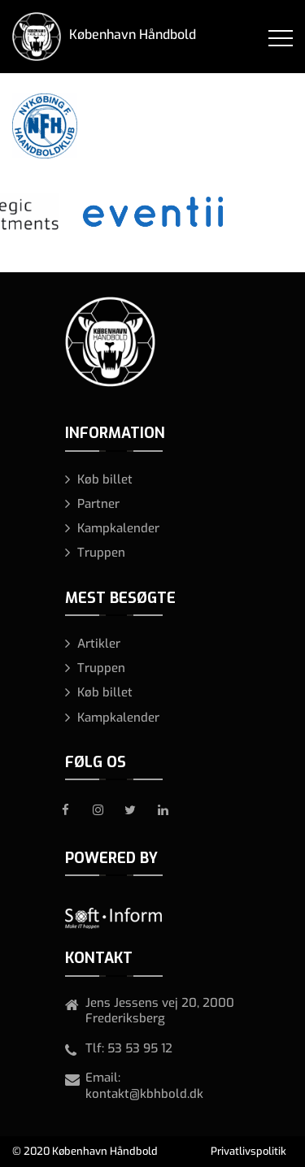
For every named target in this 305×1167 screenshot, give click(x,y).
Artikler (98, 644)
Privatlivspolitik (248, 1151)
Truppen (101, 552)
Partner (98, 504)
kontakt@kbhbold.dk (144, 1094)
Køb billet (105, 479)
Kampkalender (118, 528)
